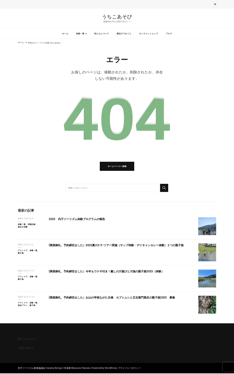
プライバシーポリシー (129, 368)
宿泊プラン (23, 306)
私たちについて (101, 33)
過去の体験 (23, 228)
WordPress (111, 368)
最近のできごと (124, 33)
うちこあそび (117, 16)
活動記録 (31, 225)
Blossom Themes (80, 368)
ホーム (65, 33)
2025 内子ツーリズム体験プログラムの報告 (78, 219)
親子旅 (21, 254)
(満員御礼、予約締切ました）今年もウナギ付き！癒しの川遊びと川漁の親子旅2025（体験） (110, 272)
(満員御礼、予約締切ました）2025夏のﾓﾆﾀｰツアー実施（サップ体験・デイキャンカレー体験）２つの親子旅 (120, 245)
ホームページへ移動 (117, 167)
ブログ (169, 33)
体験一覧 (80, 33)
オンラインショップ (148, 33)
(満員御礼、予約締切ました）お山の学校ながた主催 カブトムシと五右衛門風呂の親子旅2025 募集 (115, 298)
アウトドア (23, 251)
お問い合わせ (25, 348)
